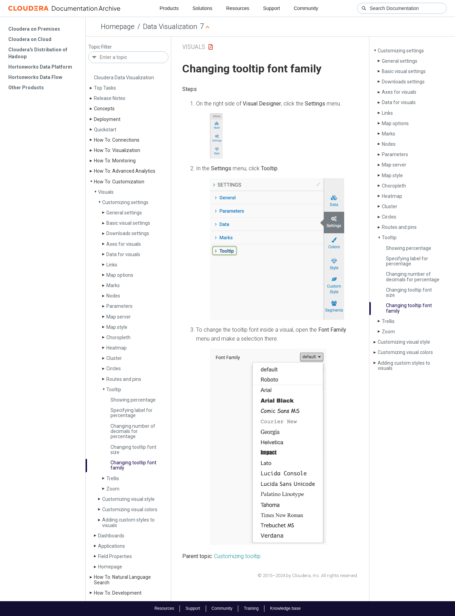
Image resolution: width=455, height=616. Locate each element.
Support (271, 8)
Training (251, 608)
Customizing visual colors (129, 509)
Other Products (26, 87)
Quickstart (105, 129)
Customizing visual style (128, 499)
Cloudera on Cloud (29, 39)
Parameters (119, 306)
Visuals (106, 192)
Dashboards (111, 535)
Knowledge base (285, 608)
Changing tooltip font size (133, 449)
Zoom (112, 489)
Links (111, 264)
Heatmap (116, 348)
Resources (237, 8)
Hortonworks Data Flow (35, 77)
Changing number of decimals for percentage (132, 431)
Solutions (202, 8)
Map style (116, 327)
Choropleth (118, 337)
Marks (113, 285)
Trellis (112, 478)
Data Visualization (170, 26)
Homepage (118, 26)
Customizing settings (125, 202)
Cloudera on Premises (34, 29)
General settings (124, 212)
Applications (111, 546)
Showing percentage (133, 400)
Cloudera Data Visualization (124, 77)
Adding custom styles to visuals (128, 522)
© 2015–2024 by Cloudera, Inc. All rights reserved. (308, 575)
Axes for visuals (123, 244)
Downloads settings (127, 233)
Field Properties (115, 556)
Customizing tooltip (237, 556)
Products (168, 8)
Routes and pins (123, 379)
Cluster (114, 358)
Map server (118, 317)
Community (306, 8)
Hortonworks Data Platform (40, 67)
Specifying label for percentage (131, 412)
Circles (113, 368)
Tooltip (113, 389)
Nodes (113, 296)
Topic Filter (100, 47)
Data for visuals (123, 254)
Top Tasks (105, 88)
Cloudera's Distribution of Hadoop (37, 53)
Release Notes (109, 98)
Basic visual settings (128, 223)
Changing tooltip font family (133, 465)
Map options (119, 275)
